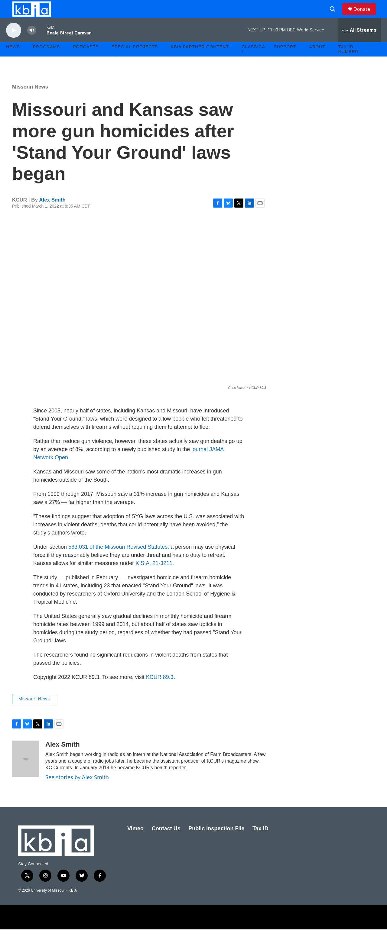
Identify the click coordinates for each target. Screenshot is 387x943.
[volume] (32, 44)
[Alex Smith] (25, 772)
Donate (365, 16)
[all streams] (359, 44)
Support (285, 60)
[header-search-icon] (335, 16)
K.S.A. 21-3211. (154, 577)
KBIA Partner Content (200, 60)
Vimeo (135, 842)
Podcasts (86, 60)
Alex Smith (52, 213)
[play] (13, 43)
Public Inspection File (216, 842)
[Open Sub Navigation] (10, 70)
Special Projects (135, 60)
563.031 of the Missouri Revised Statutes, (119, 560)
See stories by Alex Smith (77, 790)
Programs (46, 60)
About (317, 60)
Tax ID (260, 842)
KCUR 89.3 (160, 691)
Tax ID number (348, 63)
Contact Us (166, 842)
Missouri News (30, 100)
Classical (253, 63)
